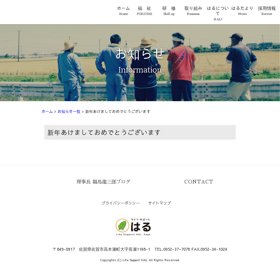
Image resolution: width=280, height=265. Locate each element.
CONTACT (198, 182)
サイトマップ (159, 203)
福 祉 (144, 10)
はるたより (242, 10)
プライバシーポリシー (121, 203)
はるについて (218, 13)
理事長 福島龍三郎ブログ (103, 182)
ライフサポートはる (22, 11)
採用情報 (267, 10)
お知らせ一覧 (69, 111)
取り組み (193, 10)
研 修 (169, 10)
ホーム (123, 10)
